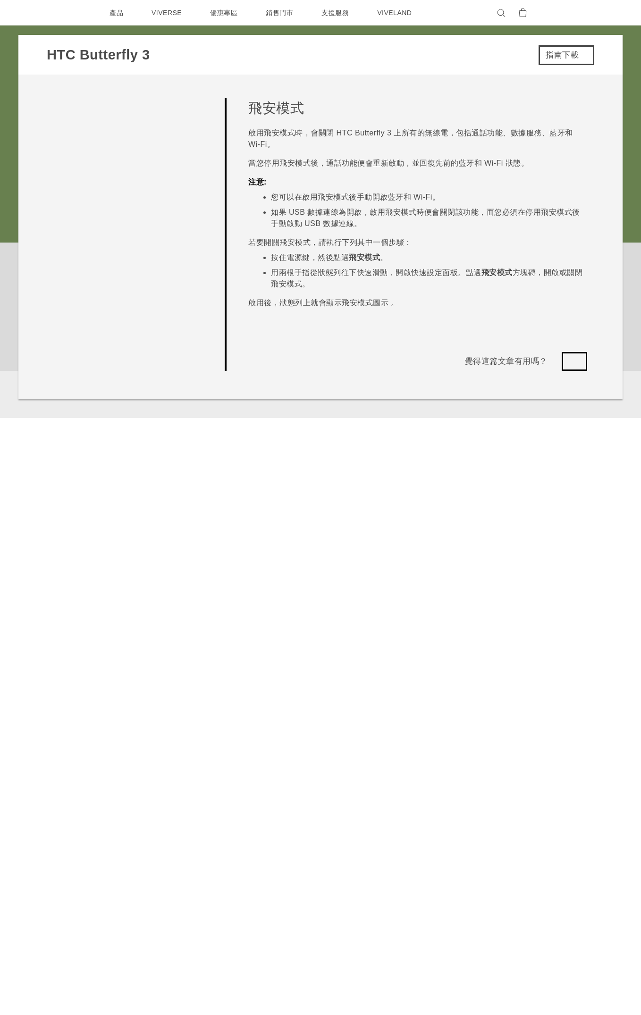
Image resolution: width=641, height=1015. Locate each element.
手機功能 (416, 813)
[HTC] (70, 12)
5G (156, 800)
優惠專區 (226, 12)
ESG (494, 800)
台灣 (78, 822)
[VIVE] (570, 13)
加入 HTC (502, 838)
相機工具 (416, 826)
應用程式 (416, 800)
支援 (61, 709)
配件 (159, 835)
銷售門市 (281, 12)
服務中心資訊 (350, 823)
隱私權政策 (504, 851)
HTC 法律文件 (560, 961)
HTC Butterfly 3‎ (112, 709)
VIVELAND (399, 12)
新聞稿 (497, 813)
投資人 (497, 826)
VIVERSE (168, 12)
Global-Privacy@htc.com (503, 991)
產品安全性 (504, 864)
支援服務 (337, 12)
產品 (116, 12)
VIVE (160, 848)
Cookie (499, 876)
